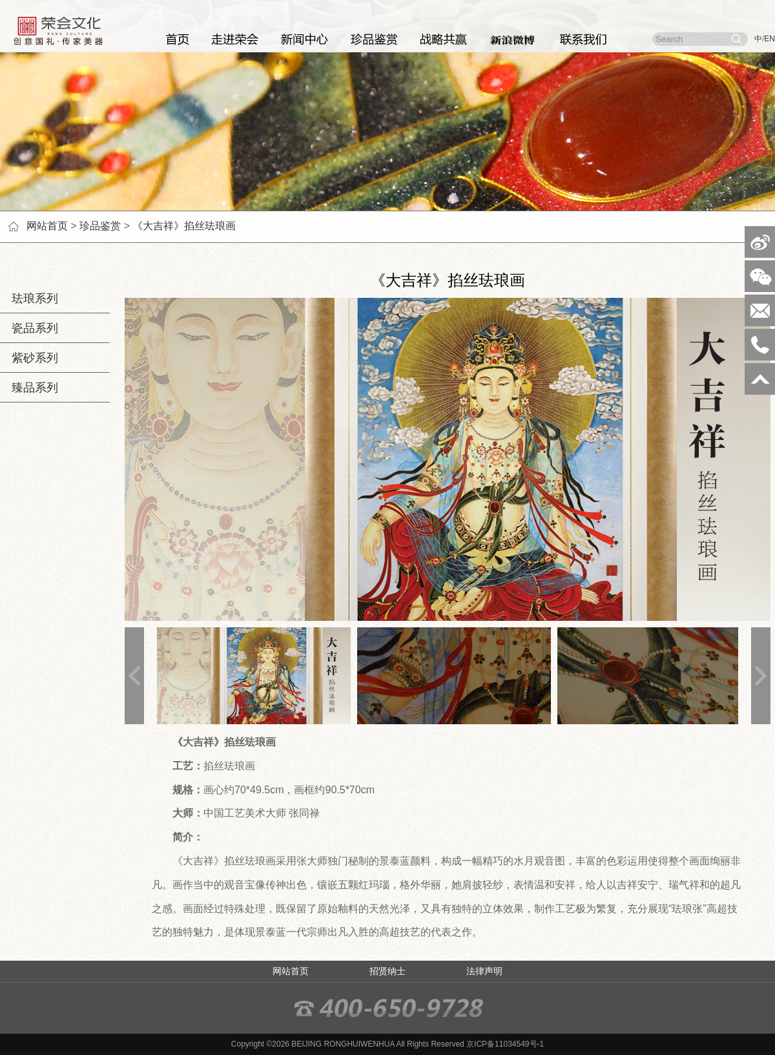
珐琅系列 (29, 298)
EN (769, 38)
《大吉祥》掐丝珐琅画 (184, 225)
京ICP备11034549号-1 (505, 1044)
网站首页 (47, 225)
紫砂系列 (29, 357)
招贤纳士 (387, 971)
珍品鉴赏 (100, 225)
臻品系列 (29, 387)
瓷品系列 (29, 328)
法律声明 (484, 971)
